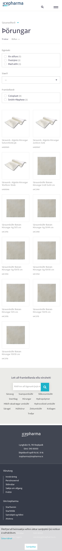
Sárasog (10, 394)
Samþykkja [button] (31, 546)
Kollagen (51, 408)
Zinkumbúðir (36, 408)
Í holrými (14, 60)
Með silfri (14, 64)
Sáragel (7, 408)
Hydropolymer (43, 399)
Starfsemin (11, 507)
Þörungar (26, 399)
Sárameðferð (8, 22)
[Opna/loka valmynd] (56, 5)
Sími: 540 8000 (31, 448)
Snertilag (13, 399)
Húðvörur (20, 408)
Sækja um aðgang (14, 488)
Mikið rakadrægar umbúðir (16, 403)
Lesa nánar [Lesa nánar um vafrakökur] (6, 538)
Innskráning (48, 6)
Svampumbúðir (26, 394)
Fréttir (9, 492)
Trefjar (31, 413)
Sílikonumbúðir (45, 394)
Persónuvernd (12, 480)
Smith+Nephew (18, 99)
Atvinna (9, 518)
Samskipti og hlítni (14, 514)
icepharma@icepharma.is (31, 456)
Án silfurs (14, 56)
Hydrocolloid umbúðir (44, 403)
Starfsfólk (10, 511)
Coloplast (14, 95)
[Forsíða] (12, 3)
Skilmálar (10, 484)
